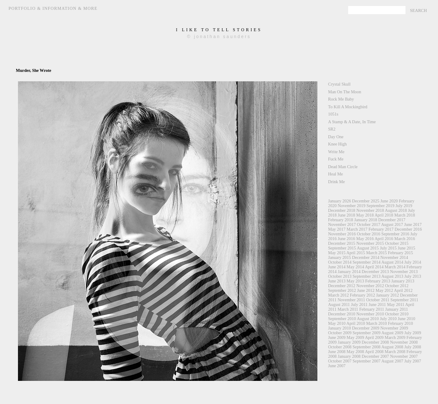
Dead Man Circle (343, 166)
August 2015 (368, 248)
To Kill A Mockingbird (347, 106)
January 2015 (339, 257)
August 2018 (396, 210)
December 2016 (408, 229)
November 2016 (342, 234)
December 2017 (391, 219)
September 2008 (366, 347)
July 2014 (412, 262)
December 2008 (375, 342)
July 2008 (412, 347)
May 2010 (337, 323)
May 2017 (337, 229)
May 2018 (365, 215)
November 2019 (352, 205)
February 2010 (400, 323)
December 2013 (375, 271)
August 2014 (392, 262)
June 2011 (377, 304)
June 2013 (337, 281)
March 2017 (356, 229)
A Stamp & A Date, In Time (352, 121)
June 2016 (346, 238)
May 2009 (355, 337)
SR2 (331, 129)
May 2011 (395, 304)
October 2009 (340, 332)
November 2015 (370, 243)
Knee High (337, 144)
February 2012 (362, 295)
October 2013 (340, 276)
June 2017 (413, 224)
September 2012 (342, 290)
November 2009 (394, 328)
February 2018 (340, 219)
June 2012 (366, 290)
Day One (335, 136)
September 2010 (342, 318)
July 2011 (359, 304)
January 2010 (339, 328)
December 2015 (341, 243)
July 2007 (412, 361)
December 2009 (365, 328)
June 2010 (406, 318)
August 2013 (392, 276)
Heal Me (335, 174)
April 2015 (355, 252)
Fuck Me (335, 159)
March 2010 (376, 323)
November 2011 (351, 299)
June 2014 (337, 266)
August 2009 (392, 332)
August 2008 (392, 347)
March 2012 (338, 295)
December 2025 (365, 201)
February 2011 (371, 309)
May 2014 (355, 266)
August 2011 (339, 304)
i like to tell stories (219, 29)
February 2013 (378, 281)
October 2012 (396, 285)
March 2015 (376, 252)
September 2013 (366, 276)
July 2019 (403, 205)
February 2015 (400, 252)
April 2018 (384, 215)
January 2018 (365, 219)
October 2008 (340, 347)
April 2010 (355, 323)
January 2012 (387, 295)
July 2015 (388, 248)
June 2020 (389, 201)
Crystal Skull (339, 84)
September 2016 (395, 234)
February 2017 (381, 229)
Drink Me (336, 181)
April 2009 (374, 337)
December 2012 (341, 285)
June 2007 (337, 365)
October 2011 (377, 299)
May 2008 (355, 351)
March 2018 (404, 215)
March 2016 (404, 238)
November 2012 (370, 285)
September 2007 (366, 361)
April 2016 (384, 238)
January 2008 (349, 356)
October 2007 (340, 361)
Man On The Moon (344, 91)
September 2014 (366, 262)
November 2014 (394, 257)
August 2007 (392, 361)
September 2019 (380, 205)
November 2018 (370, 210)
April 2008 (374, 351)
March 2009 (395, 337)
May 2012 (384, 290)
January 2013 (402, 281)
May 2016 (365, 238)
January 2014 (349, 271)
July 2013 (412, 276)
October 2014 (340, 262)
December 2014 (365, 257)
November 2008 (404, 342)
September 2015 (342, 248)
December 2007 (375, 356)
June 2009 (337, 337)
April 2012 (403, 290)
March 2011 (347, 309)
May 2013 (355, 281)
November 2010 (370, 314)
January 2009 (349, 342)
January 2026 (339, 201)
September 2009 (366, 332)
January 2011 (396, 309)
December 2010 (341, 314)
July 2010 (388, 318)
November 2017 (342, 224)
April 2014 (374, 266)
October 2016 (368, 234)
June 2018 (346, 215)
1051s (333, 114)
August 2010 (368, 318)
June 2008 (337, 351)
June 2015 (406, 248)
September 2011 (404, 299)
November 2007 (404, 356)
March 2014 (395, 266)
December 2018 (341, 210)
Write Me (336, 151)
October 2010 (396, 314)
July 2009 (412, 332)
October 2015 (396, 243)
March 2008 (395, 351)
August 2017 (392, 224)
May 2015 (337, 252)
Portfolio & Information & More (53, 8)
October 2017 (368, 224)
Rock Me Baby (341, 99)
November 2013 (404, 271)
